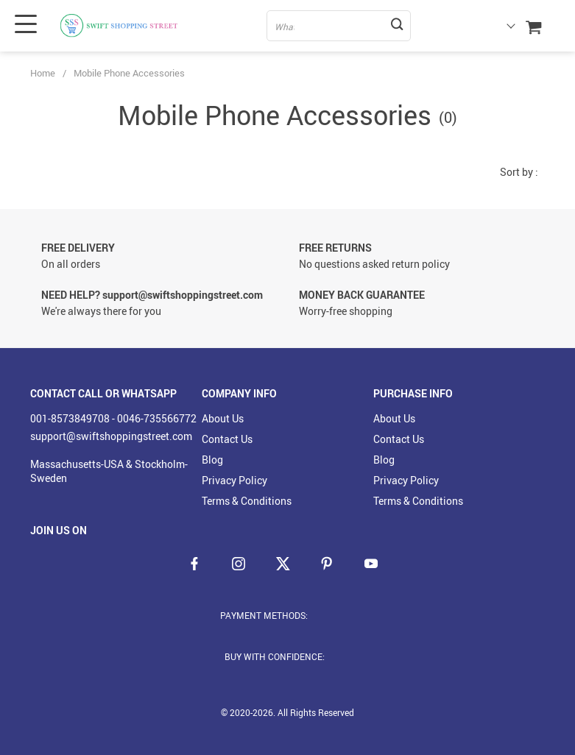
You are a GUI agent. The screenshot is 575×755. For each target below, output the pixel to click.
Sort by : (519, 172)
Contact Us (227, 439)
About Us (223, 418)
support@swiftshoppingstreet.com (111, 436)
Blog (212, 460)
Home (42, 72)
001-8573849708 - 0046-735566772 (113, 418)
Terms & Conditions (247, 501)
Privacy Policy (234, 480)
